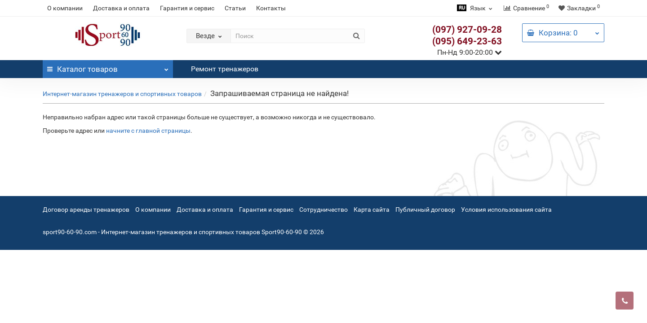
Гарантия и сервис (187, 8)
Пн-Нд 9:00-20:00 (469, 52)
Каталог (107, 67)
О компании (65, 8)
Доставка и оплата (121, 8)
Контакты (271, 8)
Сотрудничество (323, 209)
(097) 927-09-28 (467, 29)
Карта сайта (372, 209)
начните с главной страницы (148, 130)
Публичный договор (425, 209)
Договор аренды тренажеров (86, 209)
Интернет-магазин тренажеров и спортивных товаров (122, 93)
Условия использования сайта (506, 209)
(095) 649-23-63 (467, 41)
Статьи (235, 8)
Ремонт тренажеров (224, 69)
